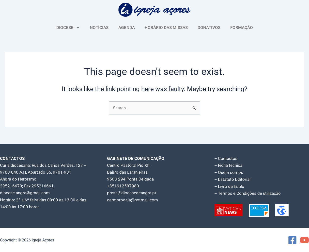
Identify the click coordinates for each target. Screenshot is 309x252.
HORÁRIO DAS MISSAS (166, 27)
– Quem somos (228, 172)
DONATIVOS (209, 27)
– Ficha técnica (228, 165)
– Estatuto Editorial (232, 179)
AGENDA (126, 27)
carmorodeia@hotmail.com (132, 199)
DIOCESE (68, 27)
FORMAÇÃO (241, 27)
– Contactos (225, 158)
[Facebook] (292, 239)
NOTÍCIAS (99, 27)
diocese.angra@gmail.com (25, 193)
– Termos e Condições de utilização (247, 193)
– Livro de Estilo (229, 186)
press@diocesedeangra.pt (131, 193)
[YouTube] (304, 239)
